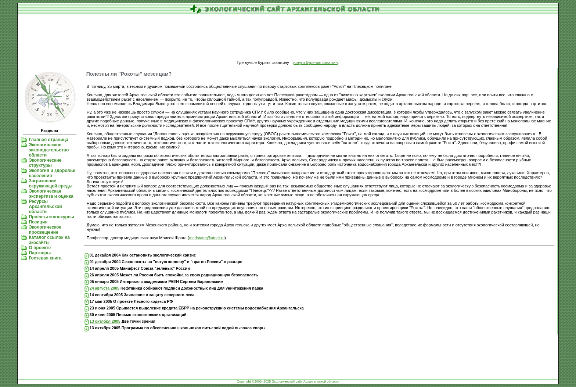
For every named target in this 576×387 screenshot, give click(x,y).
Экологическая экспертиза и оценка (51, 194)
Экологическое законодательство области (49, 150)
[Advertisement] (288, 38)
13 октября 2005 (105, 321)
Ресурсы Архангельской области (45, 206)
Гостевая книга (45, 258)
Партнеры (40, 252)
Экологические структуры (45, 163)
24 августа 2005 (104, 288)
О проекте (40, 247)
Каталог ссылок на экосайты (49, 240)
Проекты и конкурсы (51, 216)
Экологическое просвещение (45, 230)
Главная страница (48, 139)
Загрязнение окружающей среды (50, 183)
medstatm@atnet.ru (207, 238)
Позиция (38, 222)
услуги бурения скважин (315, 62)
